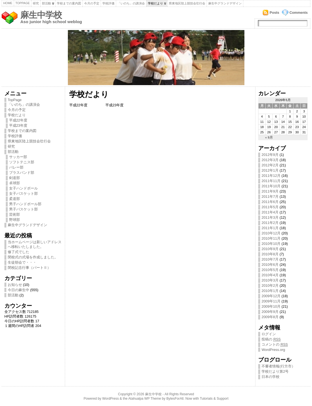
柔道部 (14, 199)
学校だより (155, 3)
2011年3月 (270, 217)
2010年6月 (270, 264)
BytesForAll (174, 398)
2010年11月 (271, 238)
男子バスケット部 (23, 209)
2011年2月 (270, 223)
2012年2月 (270, 165)
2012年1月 (270, 170)
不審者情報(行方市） (278, 366)
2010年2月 (270, 285)
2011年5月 (270, 207)
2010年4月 (270, 275)
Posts (274, 12)
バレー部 (16, 167)
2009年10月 (271, 306)
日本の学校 (270, 377)
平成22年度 (18, 120)
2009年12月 (271, 296)
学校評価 (108, 3)
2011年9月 (270, 191)
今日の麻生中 (18, 290)
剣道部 (14, 178)
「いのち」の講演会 (131, 3)
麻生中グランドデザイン (225, 3)
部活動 (46, 3)
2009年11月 (271, 301)
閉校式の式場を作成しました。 (33, 257)
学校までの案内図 (69, 3)
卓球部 (14, 183)
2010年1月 (270, 291)
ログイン (269, 334)
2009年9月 (270, 312)
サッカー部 (18, 157)
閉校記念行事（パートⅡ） (29, 268)
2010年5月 (270, 270)
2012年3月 (270, 160)
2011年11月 (271, 181)
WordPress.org (273, 350)
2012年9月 (270, 155)
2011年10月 (271, 186)
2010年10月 (271, 244)
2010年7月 (270, 259)
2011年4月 (270, 212)
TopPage (22, 3)
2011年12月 (271, 176)
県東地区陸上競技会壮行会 (187, 3)
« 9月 (269, 137)
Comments (298, 12)
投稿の (271, 339)
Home (7, 3)
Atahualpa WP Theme (144, 398)
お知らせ (15, 285)
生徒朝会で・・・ (22, 262)
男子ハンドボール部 (25, 204)
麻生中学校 (41, 15)
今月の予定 (91, 3)
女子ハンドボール (23, 188)
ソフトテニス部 (21, 162)
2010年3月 (270, 280)
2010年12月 (271, 233)
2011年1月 (270, 228)
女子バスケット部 (23, 193)
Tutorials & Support (214, 398)
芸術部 (14, 214)
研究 (36, 3)
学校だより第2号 (275, 371)
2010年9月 (270, 249)
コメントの (275, 344)
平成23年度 (18, 125)
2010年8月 (270, 254)
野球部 (14, 220)
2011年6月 (270, 202)
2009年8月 (270, 317)
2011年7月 (270, 196)
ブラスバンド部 (21, 172)
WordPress (110, 398)
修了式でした (18, 252)
